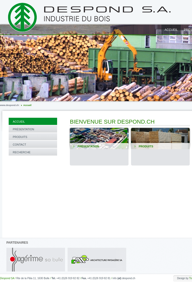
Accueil (27, 105)
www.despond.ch (9, 105)
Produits (20, 136)
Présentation (23, 129)
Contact (19, 144)
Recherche (22, 152)
